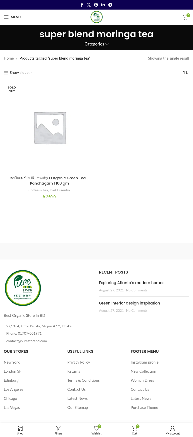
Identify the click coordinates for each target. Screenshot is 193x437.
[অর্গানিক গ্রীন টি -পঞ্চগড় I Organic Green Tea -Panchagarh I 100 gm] (49, 127)
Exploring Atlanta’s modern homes (131, 282)
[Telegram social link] (110, 5)
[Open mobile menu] (12, 17)
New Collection (143, 371)
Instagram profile (145, 362)
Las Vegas (12, 407)
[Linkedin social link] (103, 5)
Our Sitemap (77, 407)
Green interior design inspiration (129, 303)
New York (12, 362)
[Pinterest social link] (96, 5)
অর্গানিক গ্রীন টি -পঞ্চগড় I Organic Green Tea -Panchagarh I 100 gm (49, 180)
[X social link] (88, 5)
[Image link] (22, 288)
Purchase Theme (144, 407)
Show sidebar (21, 72)
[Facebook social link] (82, 5)
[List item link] (49, 333)
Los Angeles (13, 389)
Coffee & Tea (38, 190)
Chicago (10, 398)
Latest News (77, 398)
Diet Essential (60, 190)
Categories (94, 44)
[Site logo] (96, 16)
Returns (73, 371)
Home (9, 58)
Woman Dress (142, 380)
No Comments (137, 290)
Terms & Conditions (83, 380)
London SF (12, 371)
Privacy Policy (78, 362)
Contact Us (76, 389)
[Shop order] (185, 72)
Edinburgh (12, 380)
